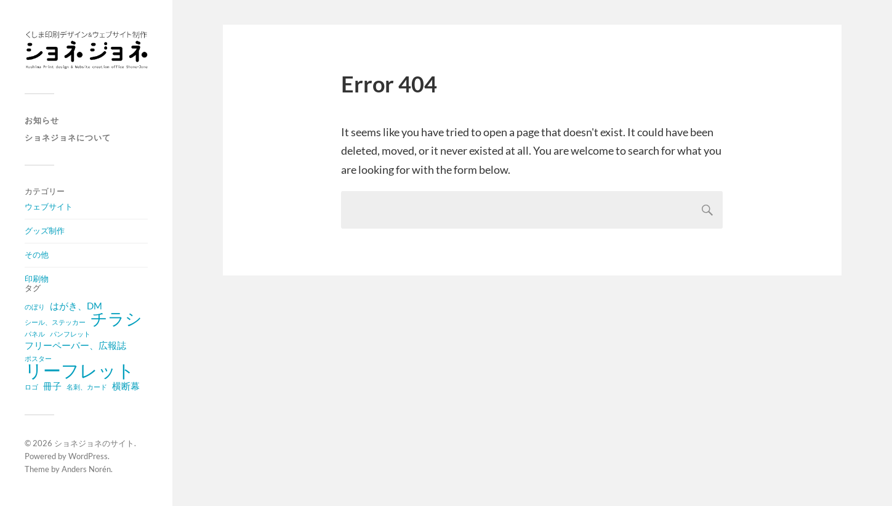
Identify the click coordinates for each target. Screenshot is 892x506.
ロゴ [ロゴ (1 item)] (31, 387)
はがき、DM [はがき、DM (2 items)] (76, 305)
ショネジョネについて (68, 137)
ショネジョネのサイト (94, 443)
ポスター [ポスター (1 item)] (38, 358)
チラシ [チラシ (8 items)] (116, 318)
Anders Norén (86, 469)
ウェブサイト (49, 206)
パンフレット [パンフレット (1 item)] (70, 334)
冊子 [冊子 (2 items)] (52, 385)
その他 (37, 254)
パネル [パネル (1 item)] (35, 334)
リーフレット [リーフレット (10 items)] (80, 370)
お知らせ (42, 120)
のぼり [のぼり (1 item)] (35, 307)
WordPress (88, 456)
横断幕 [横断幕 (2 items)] (126, 385)
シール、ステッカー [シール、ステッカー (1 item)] (55, 322)
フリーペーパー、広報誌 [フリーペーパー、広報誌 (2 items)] (75, 345)
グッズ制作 (45, 230)
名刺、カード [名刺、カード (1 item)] (86, 387)
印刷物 (37, 279)
